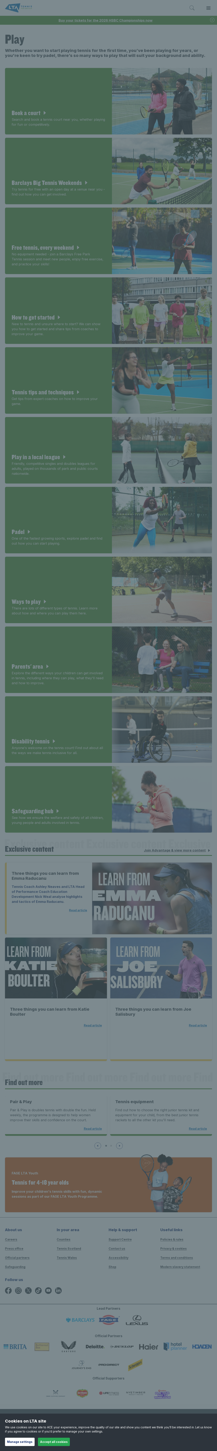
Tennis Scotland (69, 1248)
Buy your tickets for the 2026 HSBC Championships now (106, 20)
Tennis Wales (67, 1257)
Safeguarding (15, 1267)
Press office (14, 1248)
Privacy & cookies (173, 1248)
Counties (63, 1239)
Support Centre (120, 1239)
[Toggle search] (192, 8)
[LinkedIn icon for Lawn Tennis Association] (58, 1290)
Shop (112, 1267)
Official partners (17, 1257)
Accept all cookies (54, 1442)
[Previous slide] (97, 1145)
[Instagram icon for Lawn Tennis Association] (18, 1290)
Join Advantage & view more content (178, 850)
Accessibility (118, 1257)
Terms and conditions (176, 1257)
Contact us (117, 1248)
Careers (11, 1239)
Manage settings (20, 1442)
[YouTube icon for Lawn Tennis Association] (48, 1290)
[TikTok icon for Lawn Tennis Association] (38, 1290)
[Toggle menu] (208, 8)
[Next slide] (119, 1145)
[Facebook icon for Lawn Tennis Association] (8, 1290)
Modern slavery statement (180, 1267)
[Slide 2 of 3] (111, 1146)
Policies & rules (171, 1239)
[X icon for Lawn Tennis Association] (28, 1290)
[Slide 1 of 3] (106, 1146)
